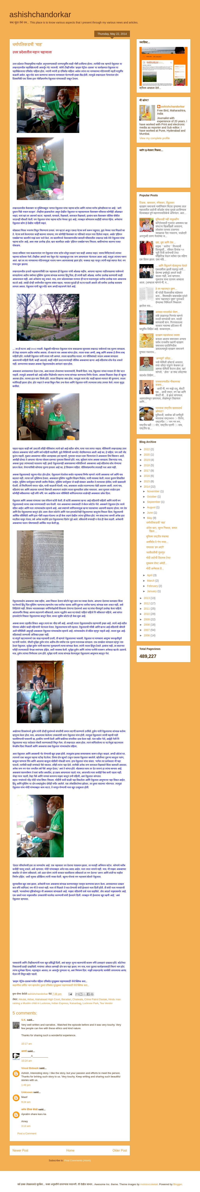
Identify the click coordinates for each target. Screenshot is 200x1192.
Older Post (119, 1150)
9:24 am (25, 1102)
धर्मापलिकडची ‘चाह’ (155, 522)
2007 (147, 629)
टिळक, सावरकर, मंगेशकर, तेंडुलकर (156, 202)
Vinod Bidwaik (30, 1068)
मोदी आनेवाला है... (155, 568)
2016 (147, 475)
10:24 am (26, 1060)
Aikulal (22, 999)
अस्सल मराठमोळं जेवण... (168, 312)
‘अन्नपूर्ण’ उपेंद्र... (164, 358)
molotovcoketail (149, 1184)
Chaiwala (77, 999)
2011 (147, 608)
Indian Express (59, 1003)
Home (70, 1150)
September (154, 501)
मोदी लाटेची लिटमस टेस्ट (158, 557)
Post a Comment (26, 1133)
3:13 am (25, 1126)
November (153, 491)
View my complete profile (154, 138)
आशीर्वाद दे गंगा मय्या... (157, 542)
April (150, 575)
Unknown (27, 1092)
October (152, 496)
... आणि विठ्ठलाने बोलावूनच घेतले (171, 265)
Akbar (30, 999)
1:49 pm (25, 1084)
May (150, 517)
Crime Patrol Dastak (95, 999)
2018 (147, 465)
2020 (147, 454)
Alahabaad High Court (47, 999)
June (150, 512)
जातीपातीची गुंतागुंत (155, 552)
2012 (147, 603)
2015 (147, 481)
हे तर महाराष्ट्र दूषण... (166, 288)
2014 (147, 486)
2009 (147, 619)
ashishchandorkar (40, 14)
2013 (147, 598)
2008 (147, 624)
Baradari (66, 999)
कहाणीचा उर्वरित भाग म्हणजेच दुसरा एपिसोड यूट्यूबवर (37, 985)
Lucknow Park (90, 1003)
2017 (147, 470)
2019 (147, 459)
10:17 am (26, 1043)
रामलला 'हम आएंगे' (155, 547)
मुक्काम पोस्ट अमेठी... (156, 563)
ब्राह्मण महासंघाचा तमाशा (168, 335)
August (151, 507)
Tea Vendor (106, 1003)
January (152, 591)
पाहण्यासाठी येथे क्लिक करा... (75, 985)
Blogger (177, 1184)
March (151, 580)
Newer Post (20, 1150)
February (153, 585)
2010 (147, 613)
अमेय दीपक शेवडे (29, 1109)
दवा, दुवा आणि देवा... (166, 242)
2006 (147, 635)
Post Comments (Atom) (77, 1160)
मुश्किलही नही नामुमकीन (167, 219)
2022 (147, 449)
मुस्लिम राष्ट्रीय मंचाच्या (157, 536)
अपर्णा (24, 1051)
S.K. (23, 1019)
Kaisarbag (75, 1003)
